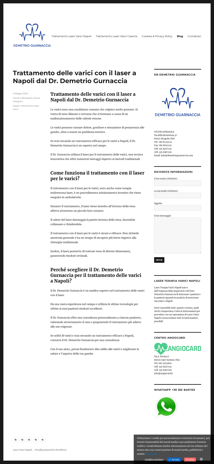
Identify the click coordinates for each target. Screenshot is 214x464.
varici (15, 109)
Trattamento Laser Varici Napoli (71, 36)
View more (151, 453)
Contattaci (194, 36)
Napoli (16, 105)
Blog (180, 36)
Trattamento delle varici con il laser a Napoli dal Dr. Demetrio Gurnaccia (74, 77)
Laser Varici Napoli (22, 450)
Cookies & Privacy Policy (157, 36)
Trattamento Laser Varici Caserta (116, 36)
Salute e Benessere (23, 98)
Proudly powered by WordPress (51, 450)
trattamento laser (30, 105)
